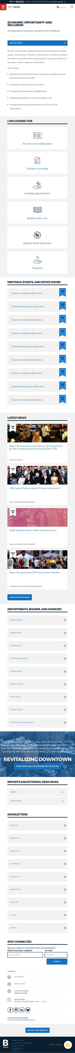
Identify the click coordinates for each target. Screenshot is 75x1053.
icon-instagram (16, 1010)
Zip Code (48, 950)
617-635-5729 (18, 977)
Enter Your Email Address (19, 950)
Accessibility (17, 1048)
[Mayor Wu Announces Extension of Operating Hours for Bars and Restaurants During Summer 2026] (37, 443)
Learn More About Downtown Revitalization (37, 766)
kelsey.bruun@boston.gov (25, 1020)
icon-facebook (10, 1010)
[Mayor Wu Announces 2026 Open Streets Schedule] (37, 569)
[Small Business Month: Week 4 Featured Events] (37, 527)
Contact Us (16, 1051)
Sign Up (57, 961)
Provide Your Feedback (37, 1030)
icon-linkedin (22, 1010)
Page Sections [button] (37, 43)
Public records (18, 1045)
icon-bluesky (28, 1010)
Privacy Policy (18, 1040)
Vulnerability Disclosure (22, 1043)
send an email (19, 984)
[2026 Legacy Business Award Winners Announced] (37, 485)
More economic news (20, 597)
